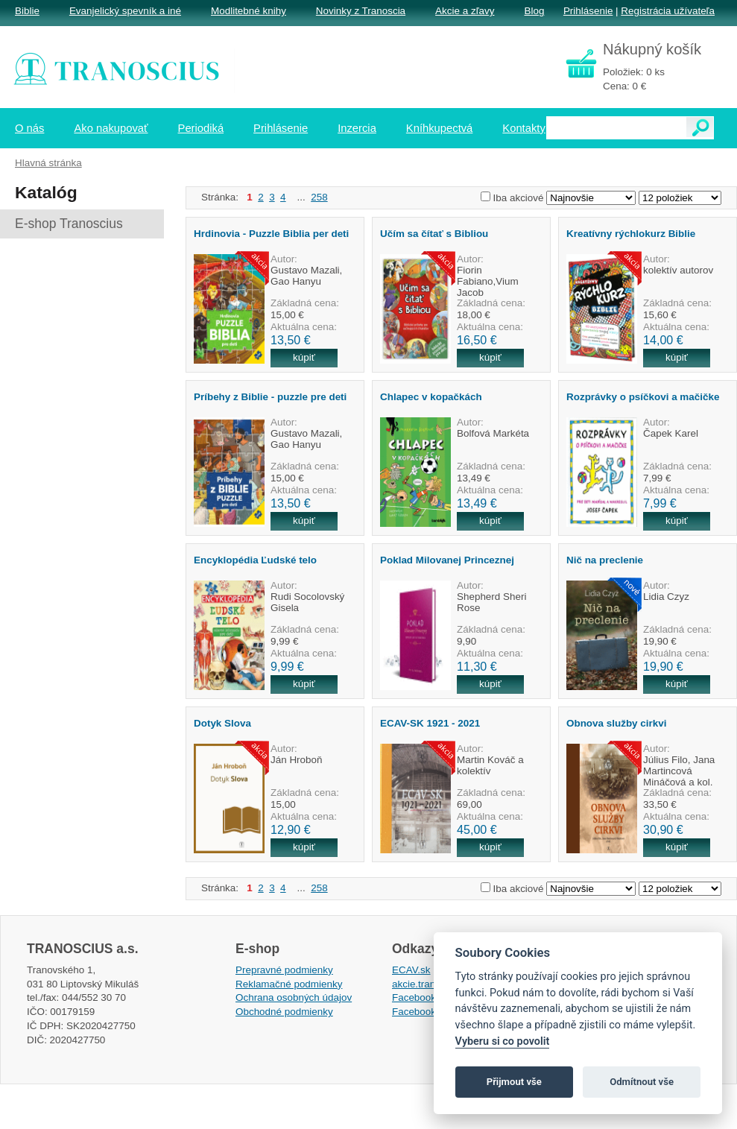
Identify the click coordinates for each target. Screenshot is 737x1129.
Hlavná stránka (48, 162)
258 (319, 197)
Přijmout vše (514, 1081)
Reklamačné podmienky (288, 984)
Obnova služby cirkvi (616, 723)
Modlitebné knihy (248, 10)
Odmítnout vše (642, 1081)
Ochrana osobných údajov (293, 997)
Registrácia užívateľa (668, 10)
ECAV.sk (411, 969)
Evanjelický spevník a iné (125, 10)
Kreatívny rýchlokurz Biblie (630, 233)
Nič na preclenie (604, 560)
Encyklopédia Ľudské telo (255, 560)
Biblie (27, 10)
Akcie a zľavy (464, 10)
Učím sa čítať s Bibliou (434, 233)
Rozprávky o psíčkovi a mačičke (642, 396)
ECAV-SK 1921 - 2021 (430, 723)
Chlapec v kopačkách (431, 396)
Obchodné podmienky (284, 1011)
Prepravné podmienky (284, 969)
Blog (534, 10)
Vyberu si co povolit (502, 1041)
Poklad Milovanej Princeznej (447, 560)
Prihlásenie (588, 10)
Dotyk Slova (222, 723)
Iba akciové (518, 197)
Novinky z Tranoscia (360, 10)
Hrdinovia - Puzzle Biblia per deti (271, 233)
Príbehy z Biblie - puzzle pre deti (270, 396)
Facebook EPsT (428, 1011)
